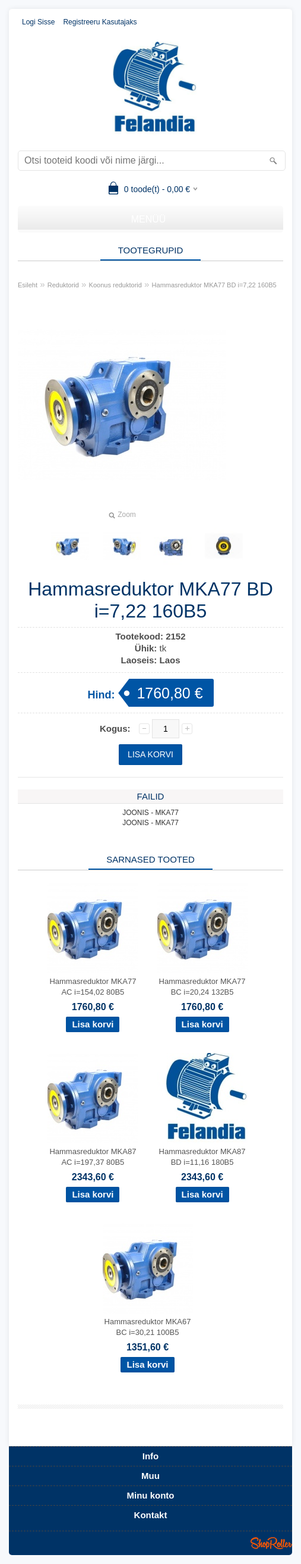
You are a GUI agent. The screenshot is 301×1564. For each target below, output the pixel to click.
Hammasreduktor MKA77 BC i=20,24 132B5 (202, 986)
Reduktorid (63, 285)
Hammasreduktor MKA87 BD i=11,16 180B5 (202, 1157)
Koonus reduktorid (115, 285)
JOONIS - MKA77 (150, 812)
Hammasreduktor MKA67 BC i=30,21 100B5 (147, 1327)
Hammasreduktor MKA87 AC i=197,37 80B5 (92, 1157)
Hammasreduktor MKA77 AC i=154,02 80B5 (92, 986)
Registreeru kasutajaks (100, 22)
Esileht (27, 285)
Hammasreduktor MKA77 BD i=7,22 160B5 (214, 285)
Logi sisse (38, 22)
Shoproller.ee (271, 1543)
